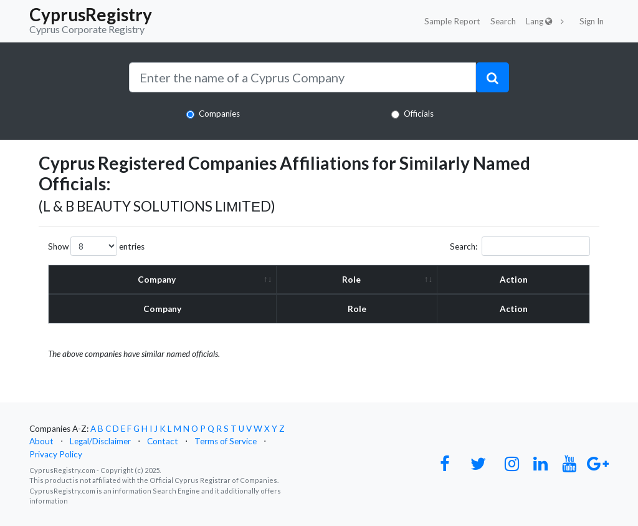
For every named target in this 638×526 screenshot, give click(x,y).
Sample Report (452, 21)
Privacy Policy (55, 454)
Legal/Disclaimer (100, 441)
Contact (162, 441)
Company (157, 280)
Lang (539, 21)
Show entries (96, 246)
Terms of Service (225, 441)
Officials (419, 114)
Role (351, 280)
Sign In (591, 21)
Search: (520, 246)
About (41, 441)
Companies (219, 114)
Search (503, 21)
